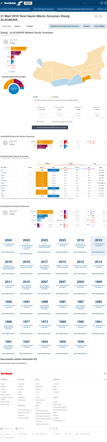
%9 (21, 88)
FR (92, 3)
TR (84, 3)
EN (87, 3)
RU (95, 3)
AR (90, 3)
